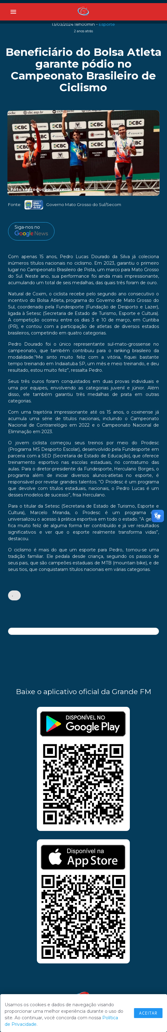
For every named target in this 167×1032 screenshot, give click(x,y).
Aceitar (148, 1013)
